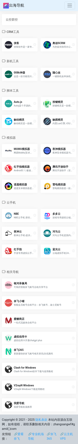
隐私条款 (41, 420)
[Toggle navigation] (69, 5)
